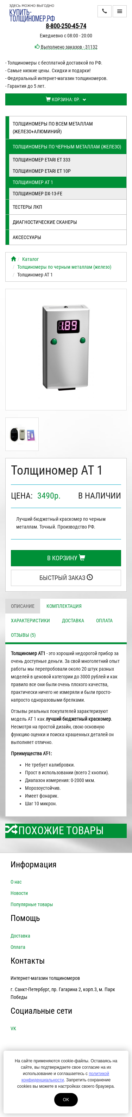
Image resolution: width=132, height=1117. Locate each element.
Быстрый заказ (66, 577)
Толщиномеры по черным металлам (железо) (67, 146)
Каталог (30, 259)
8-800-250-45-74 (66, 26)
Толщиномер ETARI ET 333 (41, 160)
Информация (34, 864)
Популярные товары (32, 904)
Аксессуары (27, 237)
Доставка (73, 620)
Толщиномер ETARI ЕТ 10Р (42, 171)
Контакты (28, 961)
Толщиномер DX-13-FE (37, 193)
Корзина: (66, 99)
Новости (19, 893)
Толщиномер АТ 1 (33, 182)
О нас (16, 882)
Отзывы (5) (23, 635)
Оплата (104, 620)
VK (13, 1028)
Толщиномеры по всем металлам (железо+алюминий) (53, 127)
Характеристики (30, 620)
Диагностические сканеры (45, 222)
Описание (22, 606)
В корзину (66, 558)
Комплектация (64, 606)
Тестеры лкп (27, 207)
